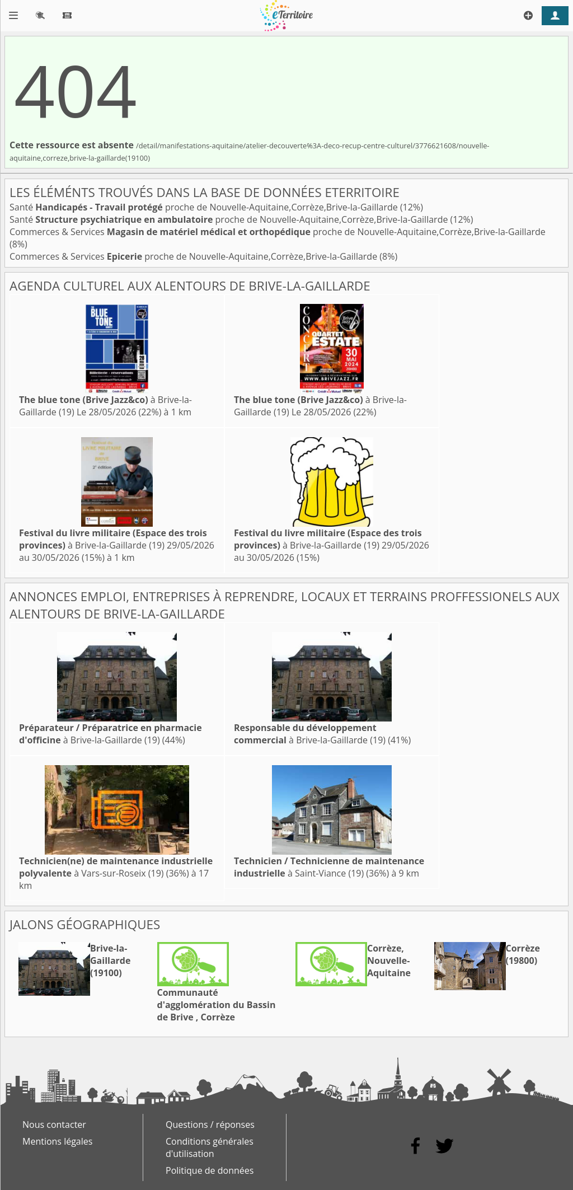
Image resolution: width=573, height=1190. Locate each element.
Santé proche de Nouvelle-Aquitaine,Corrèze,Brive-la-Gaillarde (205, 207)
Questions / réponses (210, 1124)
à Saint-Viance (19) (329, 867)
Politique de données (209, 1170)
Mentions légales (57, 1141)
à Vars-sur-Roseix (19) (116, 867)
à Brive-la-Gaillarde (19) (113, 539)
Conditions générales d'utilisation (209, 1147)
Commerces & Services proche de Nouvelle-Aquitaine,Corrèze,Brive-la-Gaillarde (278, 232)
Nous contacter (54, 1124)
